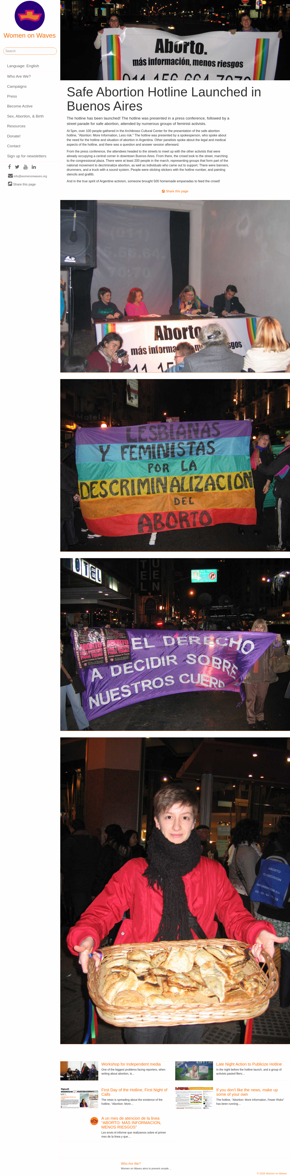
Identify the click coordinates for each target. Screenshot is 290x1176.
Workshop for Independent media (131, 1064)
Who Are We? (19, 76)
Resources (16, 126)
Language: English (23, 66)
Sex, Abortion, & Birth (25, 116)
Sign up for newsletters (26, 156)
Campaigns (17, 86)
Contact (13, 146)
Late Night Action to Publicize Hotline (249, 1064)
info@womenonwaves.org (27, 176)
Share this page (22, 184)
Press (12, 96)
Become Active (20, 106)
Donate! (13, 136)
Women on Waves (30, 20)
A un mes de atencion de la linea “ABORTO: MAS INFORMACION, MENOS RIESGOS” (131, 1122)
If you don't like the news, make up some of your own (247, 1092)
